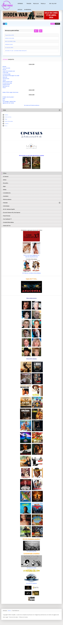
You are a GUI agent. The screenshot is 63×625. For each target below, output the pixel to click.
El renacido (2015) (9, 47)
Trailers (29, 3)
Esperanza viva (6, 86)
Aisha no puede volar (7, 81)
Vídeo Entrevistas (9, 121)
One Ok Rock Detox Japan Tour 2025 (11, 75)
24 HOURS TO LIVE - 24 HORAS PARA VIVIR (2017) (16, 50)
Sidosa (4, 80)
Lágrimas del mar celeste (8, 103)
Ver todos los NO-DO (31, 551)
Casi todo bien (6, 78)
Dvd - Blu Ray (52, 3)
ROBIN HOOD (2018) (9, 38)
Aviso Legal (5, 617)
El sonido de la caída (7, 83)
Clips (6, 119)
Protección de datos (13, 617)
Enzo (4, 100)
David (4, 98)
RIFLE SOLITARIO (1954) (10, 41)
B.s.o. (6, 125)
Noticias (20, 9)
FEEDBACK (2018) (8, 44)
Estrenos (20, 3)
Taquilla (43, 3)
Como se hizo (8, 117)
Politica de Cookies (23, 617)
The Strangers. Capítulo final (9, 101)
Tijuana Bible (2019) (9, 35)
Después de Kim (6, 84)
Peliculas (36, 3)
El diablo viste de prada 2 (8, 97)
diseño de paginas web (54, 614)
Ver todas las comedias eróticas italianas (31, 273)
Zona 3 (4, 87)
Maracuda (5, 77)
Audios (6, 114)
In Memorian (27, 9)
